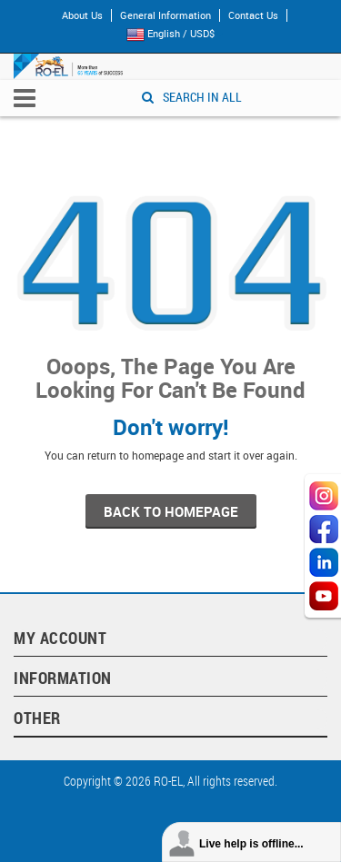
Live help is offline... (251, 843)
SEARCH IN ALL (192, 96)
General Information (165, 15)
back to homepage (171, 511)
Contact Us (253, 15)
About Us (82, 15)
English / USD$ (174, 34)
